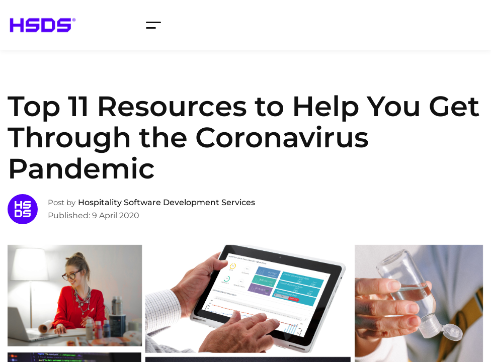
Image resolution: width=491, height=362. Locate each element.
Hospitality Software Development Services (166, 202)
